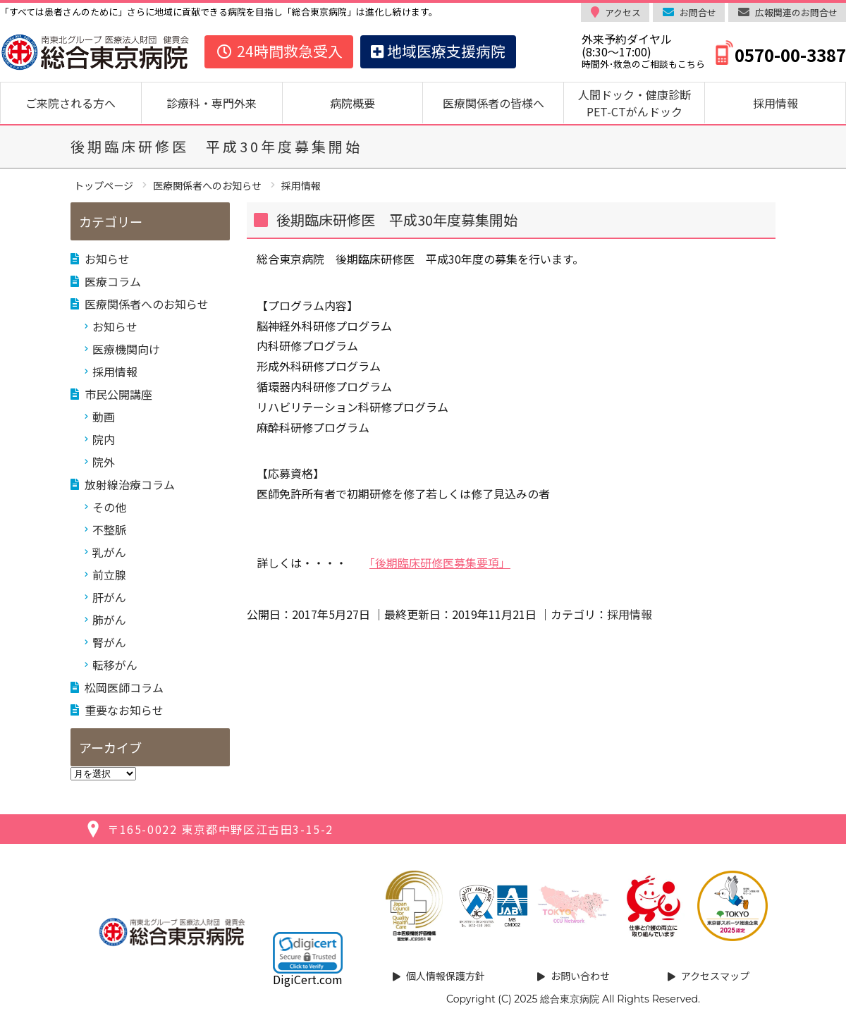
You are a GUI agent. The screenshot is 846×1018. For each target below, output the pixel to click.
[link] (308, 952)
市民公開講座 (118, 394)
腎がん (109, 642)
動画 (103, 416)
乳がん (109, 552)
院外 (103, 461)
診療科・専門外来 (211, 102)
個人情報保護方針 (445, 976)
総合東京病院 (569, 999)
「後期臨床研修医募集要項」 (439, 562)
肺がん (109, 619)
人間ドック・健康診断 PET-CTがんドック (640, 103)
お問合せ (698, 12)
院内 (103, 439)
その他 (109, 506)
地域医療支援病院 (438, 50)
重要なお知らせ (124, 709)
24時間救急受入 (279, 50)
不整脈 (109, 529)
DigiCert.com (308, 979)
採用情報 (775, 102)
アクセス (623, 12)
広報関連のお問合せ (796, 12)
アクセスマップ (715, 976)
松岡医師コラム (124, 687)
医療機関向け (126, 349)
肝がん (109, 597)
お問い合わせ (580, 976)
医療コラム (113, 281)
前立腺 (109, 574)
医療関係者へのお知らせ (147, 303)
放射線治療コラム (130, 484)
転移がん (114, 664)
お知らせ (107, 258)
